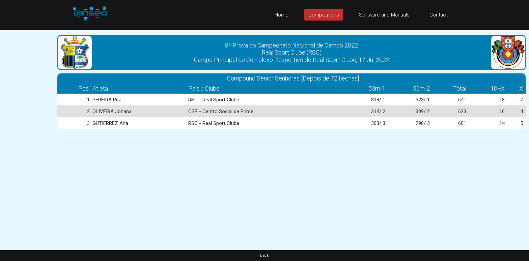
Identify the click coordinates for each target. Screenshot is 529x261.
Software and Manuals (384, 15)
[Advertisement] (27, 131)
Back (264, 255)
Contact (438, 15)
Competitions (323, 15)
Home (281, 15)
